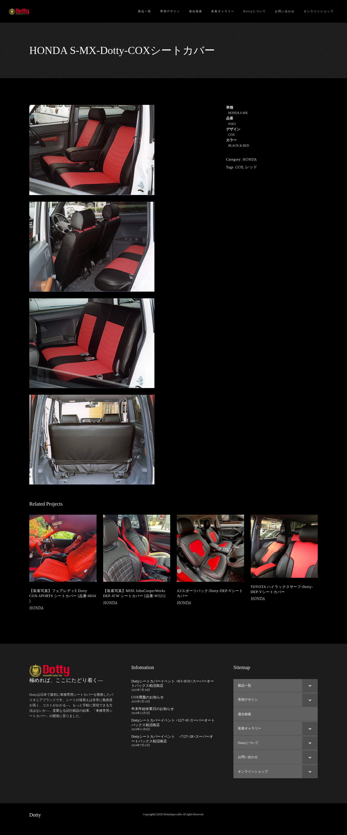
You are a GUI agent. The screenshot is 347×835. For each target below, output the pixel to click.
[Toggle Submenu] (310, 685)
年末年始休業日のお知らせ (152, 709)
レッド (251, 167)
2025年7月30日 (140, 690)
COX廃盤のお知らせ (147, 697)
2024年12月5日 (140, 713)
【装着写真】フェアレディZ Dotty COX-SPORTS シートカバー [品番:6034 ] (62, 596)
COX (239, 167)
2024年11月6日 (140, 729)
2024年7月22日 (140, 745)
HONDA (250, 159)
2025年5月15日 (140, 701)
